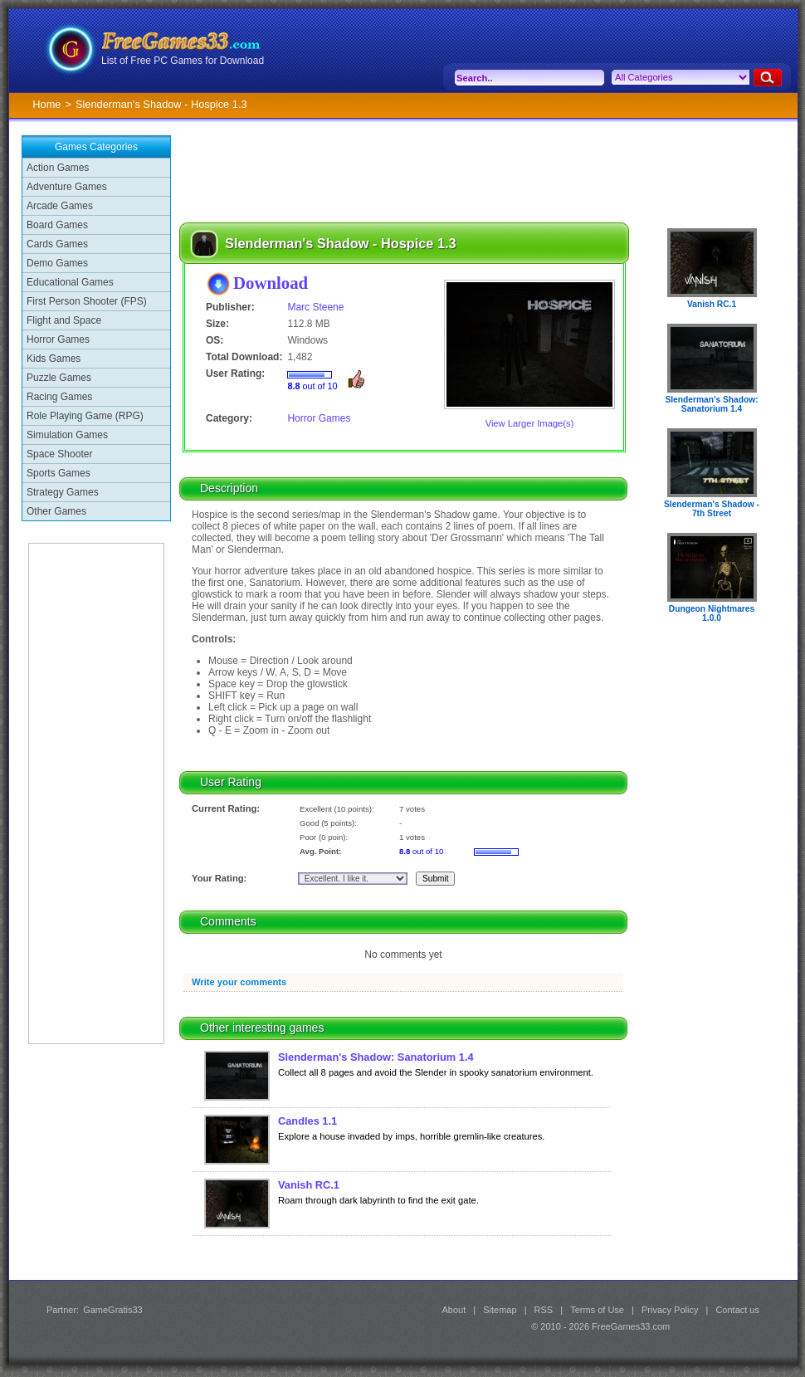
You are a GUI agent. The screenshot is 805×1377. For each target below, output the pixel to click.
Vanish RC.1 (308, 1185)
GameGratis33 (113, 1310)
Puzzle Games (59, 377)
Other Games (56, 511)
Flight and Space (64, 320)
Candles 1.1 (307, 1121)
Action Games (58, 167)
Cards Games (57, 244)
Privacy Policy (670, 1310)
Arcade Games (60, 206)
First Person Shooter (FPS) (87, 301)
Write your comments (239, 982)
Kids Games (53, 358)
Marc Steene (315, 307)
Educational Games (70, 282)
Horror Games (58, 339)
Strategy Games (63, 492)
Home (46, 104)
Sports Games (58, 473)
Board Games (57, 225)
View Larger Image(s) (529, 423)
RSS (544, 1310)
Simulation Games (67, 435)
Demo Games (57, 263)
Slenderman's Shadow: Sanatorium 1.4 (376, 1057)
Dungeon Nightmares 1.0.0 (712, 613)
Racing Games (59, 397)
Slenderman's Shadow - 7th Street (711, 509)
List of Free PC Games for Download (182, 60)
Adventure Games (67, 187)
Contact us (737, 1310)
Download (270, 282)
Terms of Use (597, 1310)
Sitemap (499, 1310)
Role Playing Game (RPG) (85, 416)
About (454, 1310)
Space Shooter (59, 454)
